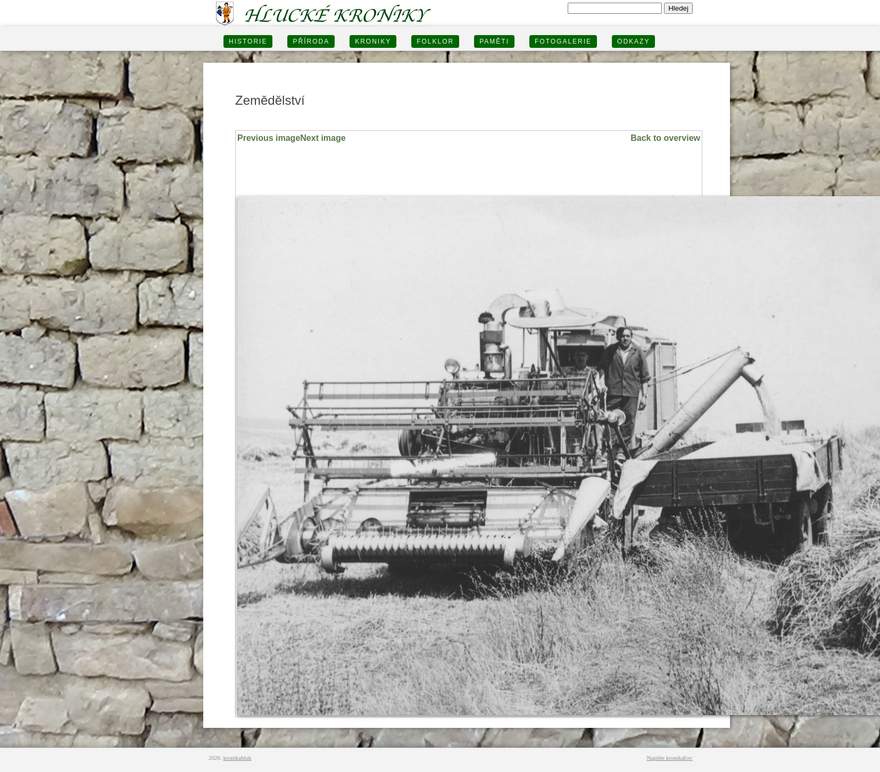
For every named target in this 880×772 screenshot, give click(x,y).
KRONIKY (373, 41)
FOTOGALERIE (563, 41)
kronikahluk (237, 757)
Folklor (435, 41)
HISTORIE (248, 41)
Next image (322, 137)
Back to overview (665, 137)
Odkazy (633, 41)
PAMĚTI (494, 41)
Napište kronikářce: (670, 757)
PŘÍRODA (311, 41)
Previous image (268, 137)
